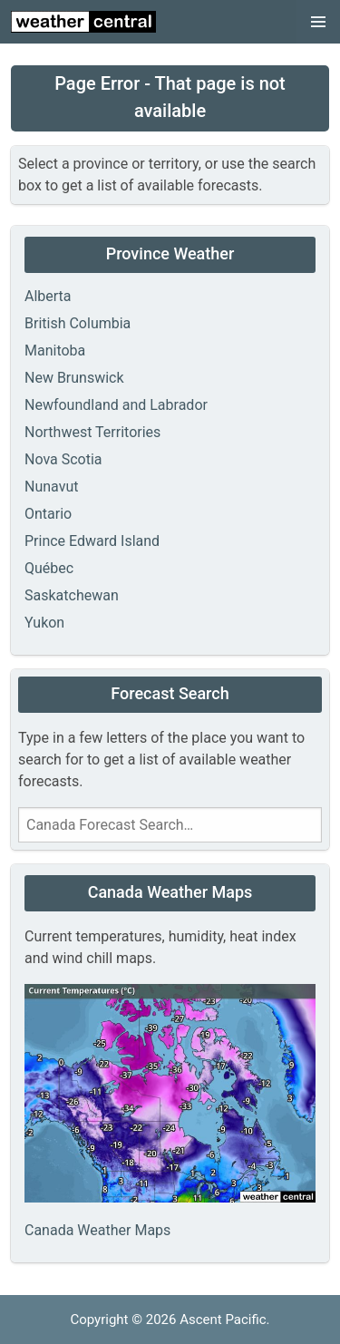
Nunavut (51, 486)
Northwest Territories (92, 432)
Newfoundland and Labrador (116, 405)
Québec (48, 568)
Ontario (48, 513)
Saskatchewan (71, 595)
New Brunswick (74, 377)
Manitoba (54, 350)
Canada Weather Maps (97, 1230)
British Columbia (77, 323)
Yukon (44, 622)
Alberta (48, 296)
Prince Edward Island (92, 541)
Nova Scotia (63, 459)
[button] (318, 22)
